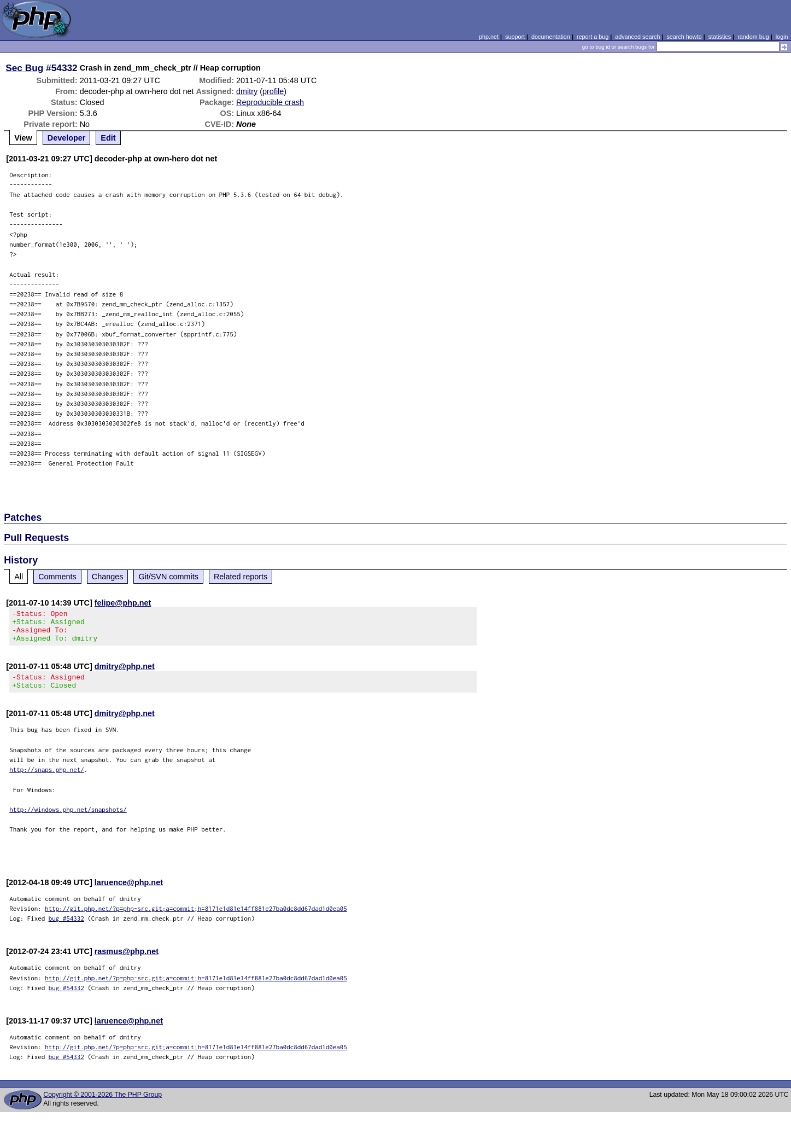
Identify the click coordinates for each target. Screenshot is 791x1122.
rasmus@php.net (127, 961)
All (18, 576)
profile (273, 91)
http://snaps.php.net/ (46, 779)
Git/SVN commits (168, 576)
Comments (57, 576)
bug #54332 (66, 928)
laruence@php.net (129, 892)
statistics (719, 36)
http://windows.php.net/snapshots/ (68, 819)
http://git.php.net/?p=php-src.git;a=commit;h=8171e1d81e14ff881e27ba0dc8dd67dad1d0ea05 (196, 918)
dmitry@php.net (125, 672)
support (515, 36)
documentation (550, 36)
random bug (753, 36)
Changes (108, 576)
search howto (683, 36)
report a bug (592, 36)
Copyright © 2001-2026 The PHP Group (102, 1104)
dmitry (246, 91)
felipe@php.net (123, 602)
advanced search (637, 36)
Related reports (240, 576)
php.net (489, 36)
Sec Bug (24, 67)
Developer (67, 137)
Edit (108, 137)
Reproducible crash (270, 102)
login (782, 36)
